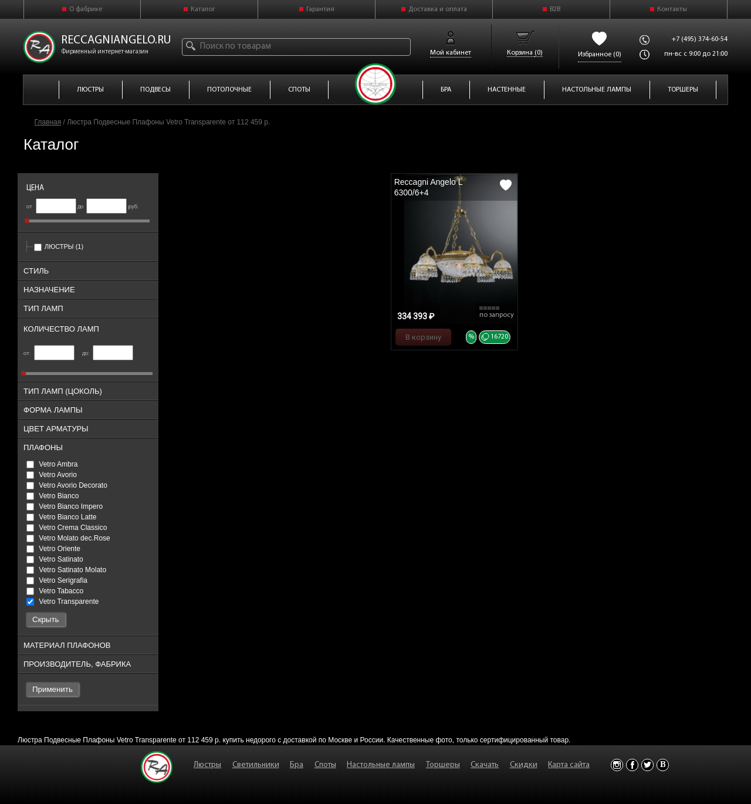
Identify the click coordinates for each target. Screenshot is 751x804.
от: (49, 353)
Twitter (647, 765)
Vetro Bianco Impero (64, 506)
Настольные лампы (381, 765)
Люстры (58, 246)
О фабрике (85, 9)
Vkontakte (663, 765)
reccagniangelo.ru (116, 40)
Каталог (203, 9)
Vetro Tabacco (54, 591)
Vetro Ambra (51, 464)
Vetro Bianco (52, 496)
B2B (555, 9)
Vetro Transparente (62, 601)
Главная (48, 122)
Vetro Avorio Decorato (66, 485)
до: (107, 353)
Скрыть (45, 619)
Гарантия (320, 9)
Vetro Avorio (51, 475)
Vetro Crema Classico (66, 527)
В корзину (423, 337)
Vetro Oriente (53, 549)
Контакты (672, 9)
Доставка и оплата (437, 9)
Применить (52, 689)
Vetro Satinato (54, 559)
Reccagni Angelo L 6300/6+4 (428, 187)
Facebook (632, 765)
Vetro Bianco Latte (61, 517)
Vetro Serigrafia (56, 580)
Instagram (617, 765)
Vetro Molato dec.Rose (68, 538)
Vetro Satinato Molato (66, 570)
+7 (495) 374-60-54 (700, 39)
